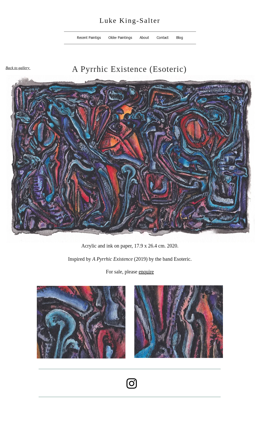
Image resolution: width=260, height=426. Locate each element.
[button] (89, 38)
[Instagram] (132, 383)
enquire (146, 271)
